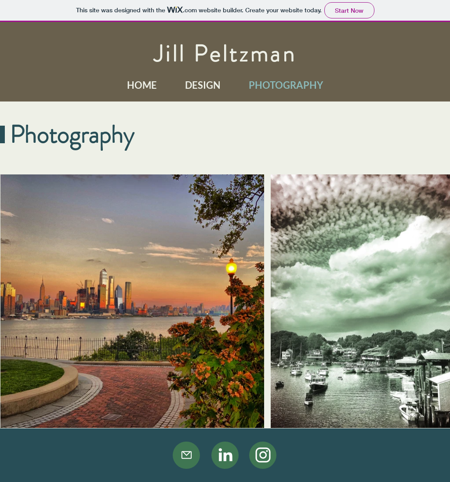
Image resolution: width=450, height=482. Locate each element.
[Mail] (186, 455)
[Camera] (225, 455)
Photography (72, 134)
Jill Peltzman (225, 53)
